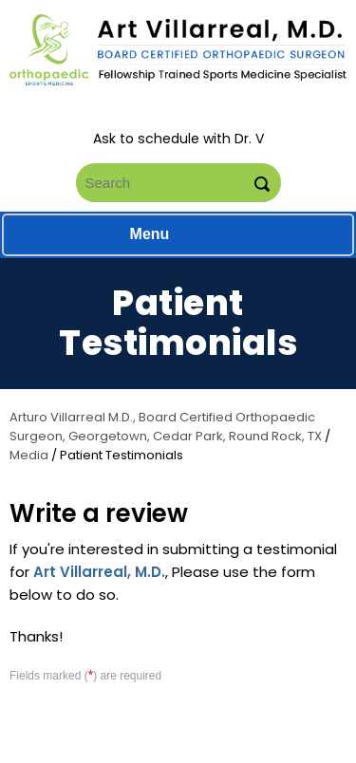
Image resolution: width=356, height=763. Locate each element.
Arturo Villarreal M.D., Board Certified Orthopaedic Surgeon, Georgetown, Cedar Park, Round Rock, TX (165, 426)
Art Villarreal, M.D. (99, 572)
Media (28, 455)
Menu (173, 235)
